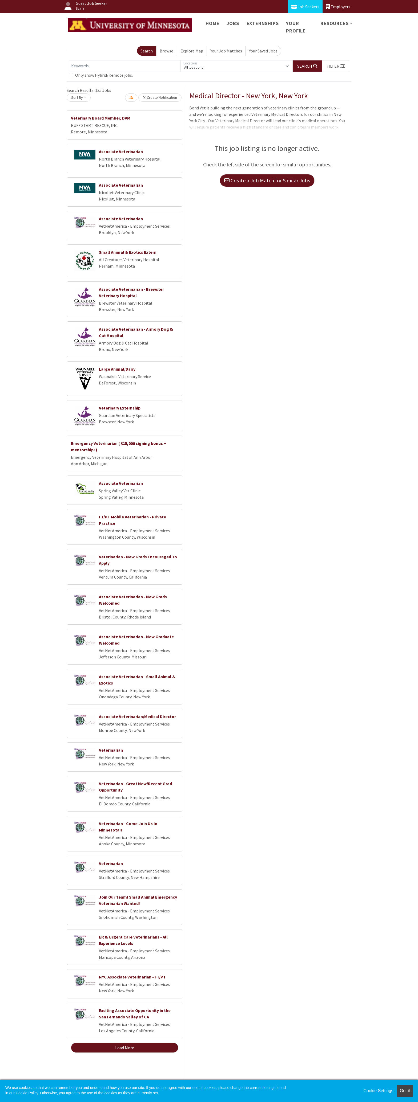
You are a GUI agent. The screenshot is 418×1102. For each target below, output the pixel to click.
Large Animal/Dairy (117, 369)
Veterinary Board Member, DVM (100, 118)
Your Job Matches (226, 51)
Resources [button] (334, 23)
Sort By (77, 97)
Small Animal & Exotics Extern (127, 252)
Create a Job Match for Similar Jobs (267, 180)
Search (146, 51)
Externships (263, 23)
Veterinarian (111, 750)
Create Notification (160, 97)
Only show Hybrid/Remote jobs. (104, 75)
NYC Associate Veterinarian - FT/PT (132, 977)
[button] (335, 66)
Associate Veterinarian (121, 151)
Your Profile (296, 27)
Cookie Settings (378, 1090)
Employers (338, 6)
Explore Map (191, 51)
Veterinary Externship (119, 408)
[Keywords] (125, 66)
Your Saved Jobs (263, 51)
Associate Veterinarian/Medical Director (137, 716)
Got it (405, 1090)
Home (212, 23)
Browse (166, 51)
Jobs (233, 23)
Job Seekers (305, 6)
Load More (124, 1047)
